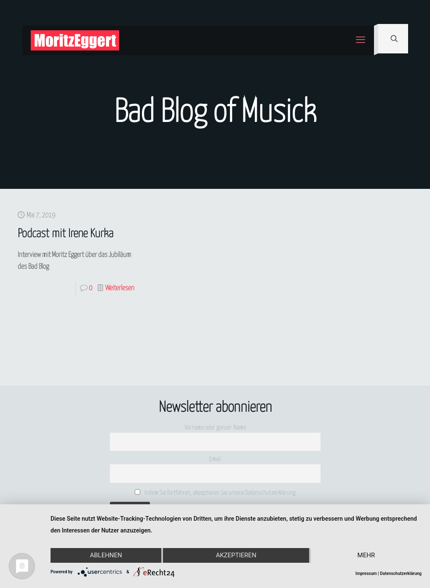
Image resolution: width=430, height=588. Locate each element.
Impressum (366, 573)
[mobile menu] (360, 40)
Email (215, 459)
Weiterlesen (119, 288)
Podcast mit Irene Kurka (65, 234)
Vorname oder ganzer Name (215, 427)
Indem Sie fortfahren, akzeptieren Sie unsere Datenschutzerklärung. (216, 492)
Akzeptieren (236, 555)
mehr (366, 555)
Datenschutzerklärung (401, 573)
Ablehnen (106, 555)
